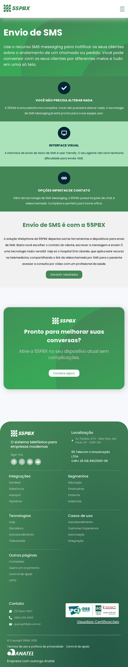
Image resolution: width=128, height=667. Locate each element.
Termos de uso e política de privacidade (35, 646)
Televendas (17, 541)
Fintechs (74, 495)
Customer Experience (83, 528)
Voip (12, 522)
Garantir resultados (64, 275)
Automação (76, 535)
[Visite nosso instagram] (22, 462)
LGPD (12, 580)
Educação (75, 482)
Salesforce (16, 489)
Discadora (16, 528)
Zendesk (15, 482)
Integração (76, 541)
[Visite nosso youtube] (38, 462)
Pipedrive (15, 501)
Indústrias (75, 501)
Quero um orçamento (24, 568)
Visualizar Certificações (98, 621)
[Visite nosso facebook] (30, 462)
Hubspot (15, 495)
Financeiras (76, 489)
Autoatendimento (21, 535)
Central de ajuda (20, 574)
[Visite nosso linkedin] (14, 462)
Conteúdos (16, 562)
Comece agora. (64, 373)
